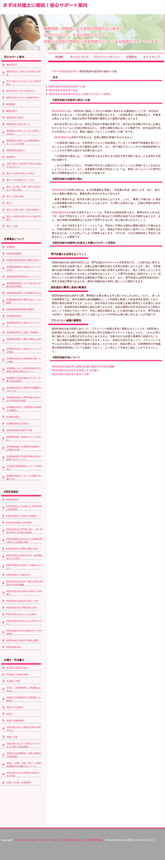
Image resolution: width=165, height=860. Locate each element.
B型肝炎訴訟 (12, 499)
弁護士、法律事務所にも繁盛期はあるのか (23, 689)
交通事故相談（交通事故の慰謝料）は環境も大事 (23, 448)
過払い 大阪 (12, 226)
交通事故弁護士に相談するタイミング (23, 324)
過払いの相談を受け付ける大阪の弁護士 (23, 218)
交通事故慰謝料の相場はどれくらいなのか (23, 268)
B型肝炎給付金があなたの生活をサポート (24, 622)
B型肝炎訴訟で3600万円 (18, 575)
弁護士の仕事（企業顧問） (19, 782)
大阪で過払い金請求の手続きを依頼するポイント (23, 165)
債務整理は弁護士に (16, 150)
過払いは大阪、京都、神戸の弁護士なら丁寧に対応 (23, 188)
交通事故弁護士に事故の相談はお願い (23, 340)
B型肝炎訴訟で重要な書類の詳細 (22, 549)
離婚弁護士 (11, 111)
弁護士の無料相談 (15, 720)
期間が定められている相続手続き (22, 97)
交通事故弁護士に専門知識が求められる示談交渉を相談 (23, 399)
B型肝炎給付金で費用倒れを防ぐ (22, 607)
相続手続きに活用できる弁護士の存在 (23, 73)
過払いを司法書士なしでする (20, 180)
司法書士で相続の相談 (17, 674)
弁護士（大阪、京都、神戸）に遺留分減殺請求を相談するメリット (23, 764)
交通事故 (10, 247)
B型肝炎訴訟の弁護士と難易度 (21, 516)
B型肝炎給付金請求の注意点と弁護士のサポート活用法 (79, 94)
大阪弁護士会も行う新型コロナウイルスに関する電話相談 (23, 745)
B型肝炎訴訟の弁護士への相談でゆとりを (24, 566)
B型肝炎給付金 (68, 71)
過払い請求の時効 (15, 196)
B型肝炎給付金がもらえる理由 (21, 614)
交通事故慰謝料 (14, 253)
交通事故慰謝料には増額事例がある (23, 293)
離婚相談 (10, 104)
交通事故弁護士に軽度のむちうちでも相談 (23, 350)
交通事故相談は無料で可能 (19, 430)
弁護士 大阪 (12, 737)
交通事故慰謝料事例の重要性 (20, 309)
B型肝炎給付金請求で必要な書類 (22, 640)
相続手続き (11, 65)
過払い (9, 203)
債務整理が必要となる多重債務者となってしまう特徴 (23, 142)
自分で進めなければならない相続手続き (23, 83)
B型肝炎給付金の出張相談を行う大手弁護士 (24, 632)
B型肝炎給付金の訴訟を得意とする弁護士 (75, 370)
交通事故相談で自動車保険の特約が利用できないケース (23, 458)
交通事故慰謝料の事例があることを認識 (23, 301)
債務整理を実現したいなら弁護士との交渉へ (23, 132)
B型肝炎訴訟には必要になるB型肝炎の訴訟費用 (24, 508)
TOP (54, 71)
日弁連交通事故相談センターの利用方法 (23, 467)
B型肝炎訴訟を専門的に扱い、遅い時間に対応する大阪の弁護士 (24, 531)
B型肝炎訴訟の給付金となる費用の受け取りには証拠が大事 (24, 540)
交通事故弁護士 (14, 316)
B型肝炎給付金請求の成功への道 (66, 86)
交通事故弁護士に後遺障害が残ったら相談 (23, 360)
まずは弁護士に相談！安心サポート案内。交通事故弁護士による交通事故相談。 (58, 840)
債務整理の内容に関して (18, 124)
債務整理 (10, 157)
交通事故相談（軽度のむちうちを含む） (23, 438)
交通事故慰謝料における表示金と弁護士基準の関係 (23, 285)
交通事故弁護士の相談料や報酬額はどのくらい (23, 389)
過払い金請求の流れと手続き (20, 173)
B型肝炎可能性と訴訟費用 (19, 522)
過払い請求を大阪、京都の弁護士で (23, 210)
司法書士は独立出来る (17, 668)
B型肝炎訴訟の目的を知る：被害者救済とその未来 (24, 557)
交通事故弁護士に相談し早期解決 (22, 332)
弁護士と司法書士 (15, 707)
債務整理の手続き (15, 117)
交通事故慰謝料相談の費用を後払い (23, 260)
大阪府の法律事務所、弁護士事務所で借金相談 (23, 755)
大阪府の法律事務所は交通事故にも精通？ (23, 699)
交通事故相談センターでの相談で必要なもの (23, 477)
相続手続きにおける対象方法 (20, 91)
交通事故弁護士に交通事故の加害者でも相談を (23, 409)
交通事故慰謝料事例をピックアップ (23, 276)
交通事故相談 (12, 417)
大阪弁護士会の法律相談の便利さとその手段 (23, 774)
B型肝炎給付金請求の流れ (63, 90)
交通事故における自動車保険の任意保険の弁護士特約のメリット (23, 370)
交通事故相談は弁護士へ (18, 423)
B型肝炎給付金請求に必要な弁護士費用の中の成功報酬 (83, 366)
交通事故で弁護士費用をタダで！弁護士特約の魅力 (23, 379)
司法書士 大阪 (13, 681)
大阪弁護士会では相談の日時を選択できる (23, 729)
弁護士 (9, 714)
